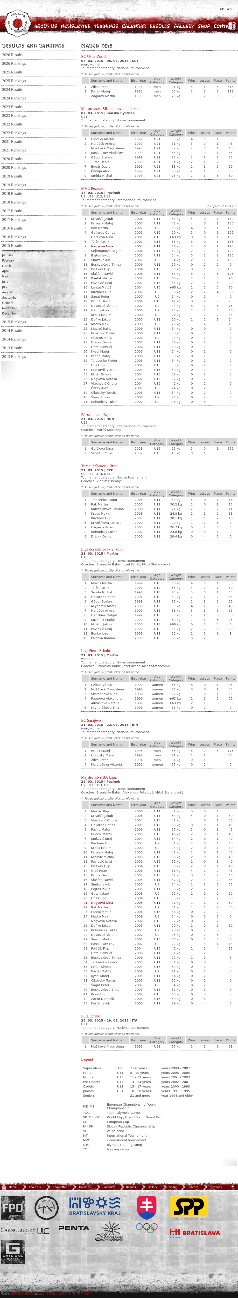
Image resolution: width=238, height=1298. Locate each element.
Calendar (134, 26)
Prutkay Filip (100, 269)
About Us (45, 26)
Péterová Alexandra (106, 698)
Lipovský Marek (103, 755)
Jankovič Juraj (101, 838)
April (5, 271)
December (9, 313)
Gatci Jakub (100, 310)
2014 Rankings (14, 339)
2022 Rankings (14, 133)
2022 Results (12, 124)
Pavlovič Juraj (101, 283)
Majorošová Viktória (106, 764)
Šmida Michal (101, 175)
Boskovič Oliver (103, 333)
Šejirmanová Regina (106, 251)
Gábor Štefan (101, 157)
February (8, 260)
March (6, 266)
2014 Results (12, 330)
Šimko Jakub (100, 260)
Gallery (184, 26)
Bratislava (195, 1233)
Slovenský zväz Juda (47, 1208)
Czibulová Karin (103, 685)
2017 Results (12, 211)
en (229, 9)
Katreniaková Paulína (107, 509)
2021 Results (12, 141)
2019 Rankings (14, 185)
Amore (109, 1231)
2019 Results (12, 176)
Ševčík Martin (101, 939)
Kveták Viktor (101, 278)
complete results (219, 206)
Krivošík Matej (102, 223)
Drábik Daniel (101, 342)
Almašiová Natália (105, 703)
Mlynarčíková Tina (105, 707)
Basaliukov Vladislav (107, 153)
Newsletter (76, 26)
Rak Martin (99, 228)
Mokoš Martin (101, 583)
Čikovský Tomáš (103, 392)
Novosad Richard (104, 306)
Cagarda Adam (102, 527)
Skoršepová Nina (104, 694)
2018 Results (12, 193)
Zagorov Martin (103, 96)
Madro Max (99, 324)
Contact (224, 26)
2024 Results (12, 89)
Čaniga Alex (100, 171)
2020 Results (12, 159)
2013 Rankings (14, 356)
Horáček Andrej (103, 143)
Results (160, 26)
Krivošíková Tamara (106, 522)
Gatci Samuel (101, 347)
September (10, 297)
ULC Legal (25, 1231)
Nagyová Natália (104, 379)
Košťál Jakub (100, 1003)
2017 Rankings (14, 219)
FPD (13, 1208)
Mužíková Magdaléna (107, 148)
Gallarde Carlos (103, 232)
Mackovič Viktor (103, 370)
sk (222, 9)
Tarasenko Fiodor (104, 360)
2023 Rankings (14, 115)
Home (9, 1187)
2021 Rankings (14, 150)
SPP (189, 1208)
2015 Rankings (14, 322)
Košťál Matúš (101, 971)
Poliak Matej (100, 91)
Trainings (106, 26)
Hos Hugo (98, 365)
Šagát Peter (100, 296)
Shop (204, 26)
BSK (95, 1206)
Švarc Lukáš (100, 397)
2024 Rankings (14, 98)
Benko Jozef (100, 633)
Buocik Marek (101, 834)
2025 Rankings (14, 81)
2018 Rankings (14, 202)
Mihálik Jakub (101, 624)
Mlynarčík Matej (103, 606)
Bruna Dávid (100, 301)
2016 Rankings (14, 237)
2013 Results (12, 348)
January (7, 255)
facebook (212, 1187)
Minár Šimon (101, 374)
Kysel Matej (100, 351)
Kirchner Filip (101, 292)
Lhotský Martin (102, 139)
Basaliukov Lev (102, 944)
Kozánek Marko (103, 620)
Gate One (13, 1252)
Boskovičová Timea (106, 264)
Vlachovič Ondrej (104, 383)
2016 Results (12, 228)
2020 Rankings (14, 167)
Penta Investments (74, 1228)
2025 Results (12, 72)
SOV (147, 1214)
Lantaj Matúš (101, 287)
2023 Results (12, 107)
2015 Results (12, 245)
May (5, 276)
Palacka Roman (103, 638)
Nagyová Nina (102, 246)
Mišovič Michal (102, 857)
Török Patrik (100, 241)
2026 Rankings (14, 63)
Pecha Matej (100, 356)
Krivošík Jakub (102, 219)
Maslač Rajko (101, 328)
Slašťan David (102, 273)
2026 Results (12, 55)
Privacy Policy (81, 1293)
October (8, 303)
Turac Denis (100, 162)
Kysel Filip (98, 994)
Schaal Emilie (101, 453)
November (9, 308)
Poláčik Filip (100, 948)
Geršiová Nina (102, 237)
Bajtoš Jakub (100, 255)
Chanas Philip (101, 338)
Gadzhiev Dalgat (104, 615)
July (4, 287)
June (5, 281)
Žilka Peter (99, 87)
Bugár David (100, 166)
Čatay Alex (99, 388)
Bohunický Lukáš (104, 402)
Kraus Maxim (101, 315)
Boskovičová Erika (105, 989)
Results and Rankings (33, 45)
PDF (234, 206)
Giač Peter (99, 870)
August (7, 292)
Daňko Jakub (101, 319)
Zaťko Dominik (102, 999)
